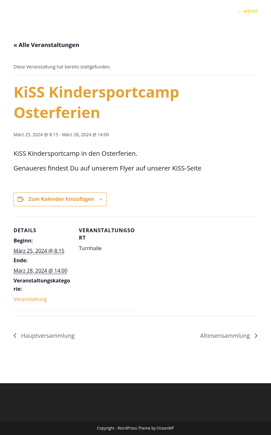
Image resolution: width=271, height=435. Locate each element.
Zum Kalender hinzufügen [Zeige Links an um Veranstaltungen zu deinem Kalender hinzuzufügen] (61, 198)
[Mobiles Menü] (248, 12)
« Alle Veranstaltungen (46, 45)
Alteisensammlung (225, 335)
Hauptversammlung (47, 335)
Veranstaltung (30, 299)
